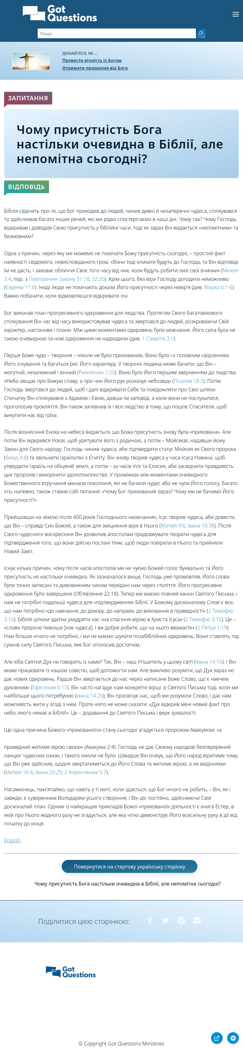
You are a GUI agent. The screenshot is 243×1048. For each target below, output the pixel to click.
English (12, 840)
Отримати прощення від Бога (95, 68)
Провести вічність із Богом (92, 60)
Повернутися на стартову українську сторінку (129, 866)
